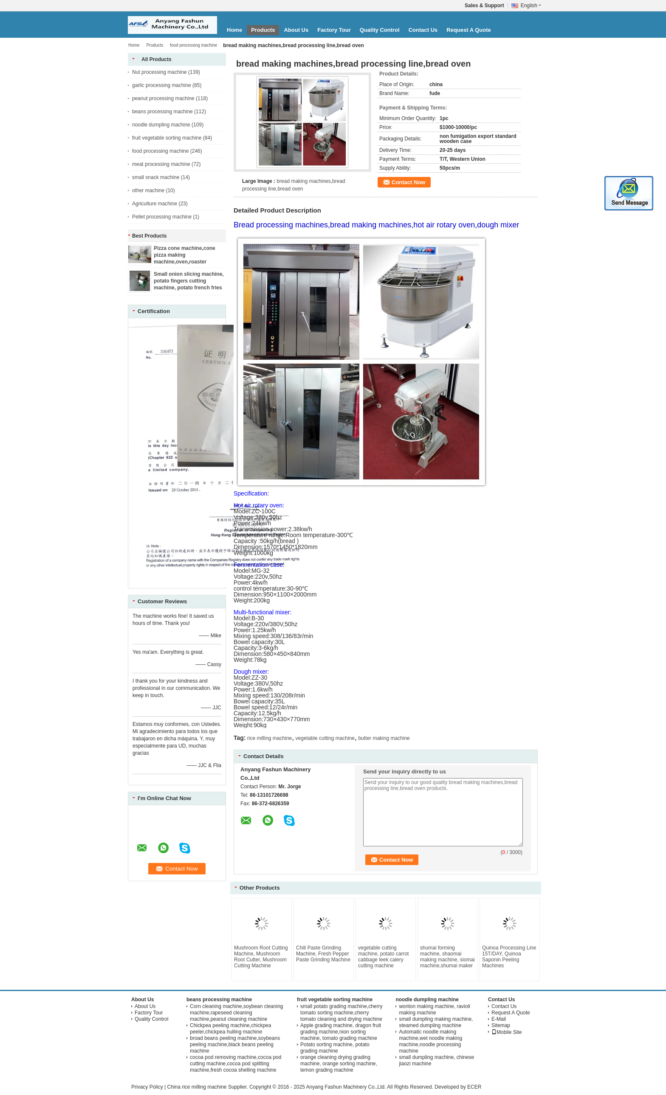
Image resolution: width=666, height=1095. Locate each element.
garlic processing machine (161, 85)
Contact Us (423, 30)
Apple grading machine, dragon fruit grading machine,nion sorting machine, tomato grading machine (340, 1031)
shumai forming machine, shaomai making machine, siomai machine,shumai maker (447, 957)
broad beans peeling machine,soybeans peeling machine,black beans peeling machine (235, 1044)
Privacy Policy (147, 1087)
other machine (148, 190)
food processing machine (193, 45)
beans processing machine (162, 112)
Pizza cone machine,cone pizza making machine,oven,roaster (184, 255)
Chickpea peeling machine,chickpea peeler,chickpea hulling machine (230, 1028)
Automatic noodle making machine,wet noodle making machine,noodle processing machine (430, 1041)
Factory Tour (334, 30)
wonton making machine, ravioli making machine (434, 1009)
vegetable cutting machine (325, 738)
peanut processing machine (163, 98)
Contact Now (408, 182)
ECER (474, 1087)
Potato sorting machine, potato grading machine (335, 1048)
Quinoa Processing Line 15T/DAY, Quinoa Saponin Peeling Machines (509, 957)
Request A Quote (468, 30)
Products (263, 30)
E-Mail (498, 1019)
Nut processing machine (159, 72)
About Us (296, 30)
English (531, 5)
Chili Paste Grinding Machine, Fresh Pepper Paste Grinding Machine (323, 954)
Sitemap (500, 1025)
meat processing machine (161, 164)
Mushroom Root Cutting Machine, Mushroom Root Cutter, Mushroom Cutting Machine (261, 957)
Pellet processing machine (162, 217)
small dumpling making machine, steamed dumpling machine (436, 1022)
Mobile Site (506, 1032)
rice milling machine (269, 738)
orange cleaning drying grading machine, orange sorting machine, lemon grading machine (338, 1063)
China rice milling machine (196, 1087)
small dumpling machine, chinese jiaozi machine (436, 1060)
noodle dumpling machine (161, 125)
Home (234, 30)
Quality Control (380, 30)
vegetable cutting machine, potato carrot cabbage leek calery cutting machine (383, 957)
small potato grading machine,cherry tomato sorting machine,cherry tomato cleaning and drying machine (341, 1012)
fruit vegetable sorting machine (166, 138)
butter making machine (383, 738)
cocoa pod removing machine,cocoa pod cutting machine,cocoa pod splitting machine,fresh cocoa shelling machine (235, 1063)
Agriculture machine (154, 204)
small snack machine (155, 177)
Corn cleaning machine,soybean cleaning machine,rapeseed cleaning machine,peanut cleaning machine (236, 1012)
